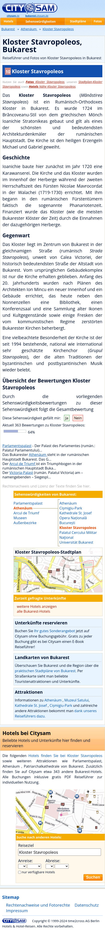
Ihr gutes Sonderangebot (54, 630)
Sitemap (10, 897)
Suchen (93, 877)
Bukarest (8, 29)
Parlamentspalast (16, 445)
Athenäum (38, 454)
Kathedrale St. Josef (75, 513)
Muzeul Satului (76, 700)
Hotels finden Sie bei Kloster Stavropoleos (65, 755)
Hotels (8, 21)
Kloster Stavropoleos (45, 82)
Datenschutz (87, 905)
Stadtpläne (78, 21)
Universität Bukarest (76, 542)
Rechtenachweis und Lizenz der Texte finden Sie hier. (46, 486)
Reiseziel (26, 845)
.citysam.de (36, 15)
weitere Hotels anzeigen (37, 606)
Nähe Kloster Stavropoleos (52, 86)
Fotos (98, 21)
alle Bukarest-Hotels (33, 611)
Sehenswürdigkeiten (40, 22)
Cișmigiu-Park (70, 508)
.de (13, 15)
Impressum (17, 910)
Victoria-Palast (21, 472)
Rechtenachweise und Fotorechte (38, 905)
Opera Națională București (73, 520)
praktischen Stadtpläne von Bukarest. (45, 670)
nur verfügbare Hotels (38, 872)
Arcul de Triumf (23, 463)
